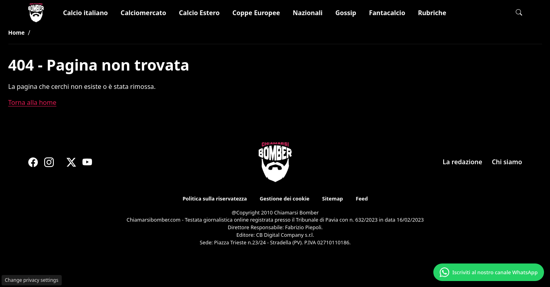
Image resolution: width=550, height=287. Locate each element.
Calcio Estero (199, 12)
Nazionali (308, 12)
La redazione (462, 161)
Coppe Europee (256, 12)
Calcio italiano (85, 12)
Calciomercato (143, 12)
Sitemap (332, 198)
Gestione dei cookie (284, 198)
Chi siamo (506, 161)
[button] (519, 12)
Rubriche (432, 12)
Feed (362, 198)
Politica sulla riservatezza (214, 198)
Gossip (345, 12)
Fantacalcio (387, 12)
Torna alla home (32, 102)
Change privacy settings (32, 280)
